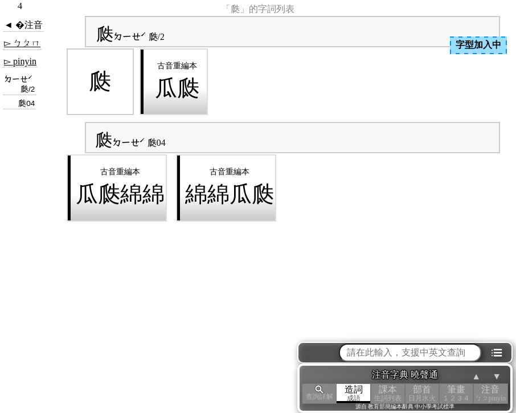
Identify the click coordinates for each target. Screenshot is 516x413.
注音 (490, 393)
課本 (388, 393)
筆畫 (456, 393)
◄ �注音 (23, 25)
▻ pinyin (20, 61)
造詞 (354, 393)
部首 (422, 393)
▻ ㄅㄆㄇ (22, 43)
